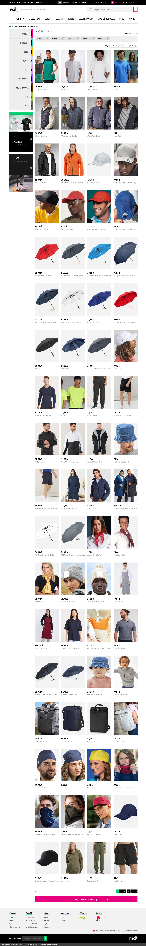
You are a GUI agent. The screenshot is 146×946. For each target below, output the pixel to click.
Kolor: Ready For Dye (129, 46)
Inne (121, 18)
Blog (24, 2)
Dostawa (30, 2)
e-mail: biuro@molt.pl (32, 927)
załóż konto (103, 2)
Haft (62, 918)
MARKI (26, 106)
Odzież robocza (106, 18)
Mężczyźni (34, 18)
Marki (132, 18)
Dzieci (48, 18)
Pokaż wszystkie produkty (86, 899)
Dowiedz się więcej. (52, 944)
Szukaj (133, 9)
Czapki (59, 18)
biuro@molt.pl (66, 2)
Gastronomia (86, 18)
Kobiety (20, 18)
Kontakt (18, 2)
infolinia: (79, 2)
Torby (71, 18)
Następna (135, 891)
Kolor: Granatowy (115, 46)
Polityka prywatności (14, 927)
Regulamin (46, 924)
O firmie (11, 2)
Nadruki (63, 921)
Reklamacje (47, 927)
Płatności (38, 2)
